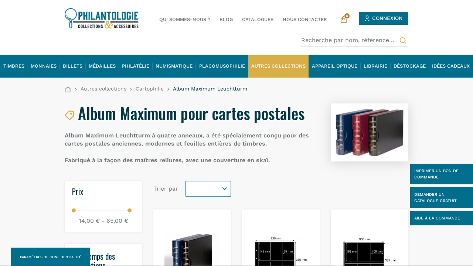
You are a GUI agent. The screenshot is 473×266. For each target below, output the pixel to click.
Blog (226, 19)
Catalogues (257, 19)
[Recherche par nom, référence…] (354, 40)
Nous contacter (305, 19)
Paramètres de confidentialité (50, 257)
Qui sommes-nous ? (184, 19)
